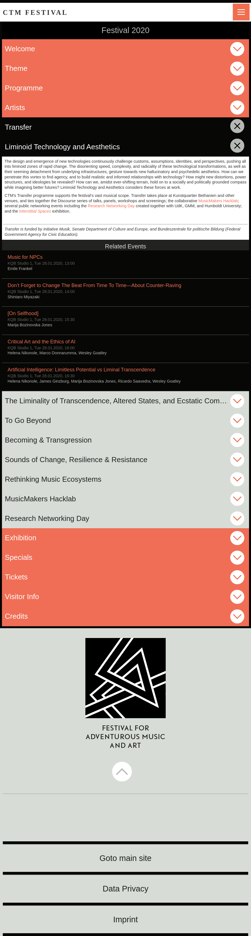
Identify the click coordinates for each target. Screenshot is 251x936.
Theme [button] (16, 68)
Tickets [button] (16, 577)
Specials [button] (18, 557)
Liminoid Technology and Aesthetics (102, 146)
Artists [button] (15, 107)
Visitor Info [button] (22, 596)
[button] (125, 772)
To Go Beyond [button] (28, 420)
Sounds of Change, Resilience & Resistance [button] (76, 460)
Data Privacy (125, 888)
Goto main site (126, 858)
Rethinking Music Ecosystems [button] (53, 479)
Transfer (58, 127)
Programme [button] (24, 88)
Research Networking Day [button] (47, 518)
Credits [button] (16, 616)
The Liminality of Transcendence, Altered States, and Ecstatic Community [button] (123, 401)
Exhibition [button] (20, 538)
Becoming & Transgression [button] (48, 440)
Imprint (125, 919)
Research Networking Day (111, 206)
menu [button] (241, 12)
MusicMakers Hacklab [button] (40, 499)
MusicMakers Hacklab (218, 201)
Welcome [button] (20, 49)
